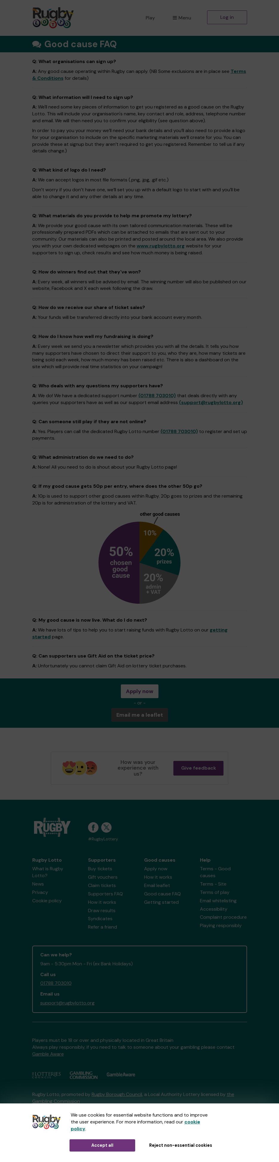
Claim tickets (102, 885)
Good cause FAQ (162, 894)
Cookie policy (47, 901)
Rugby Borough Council (117, 1094)
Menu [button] (182, 18)
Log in (227, 17)
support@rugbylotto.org (67, 1003)
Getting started (161, 902)
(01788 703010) (157, 395)
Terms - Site (213, 884)
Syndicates (100, 918)
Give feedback (198, 768)
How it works (102, 902)
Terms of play (214, 892)
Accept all (102, 1145)
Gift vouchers (103, 877)
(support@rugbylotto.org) (211, 402)
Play (150, 18)
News (38, 884)
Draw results (101, 910)
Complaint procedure (223, 917)
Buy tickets (100, 869)
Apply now (139, 691)
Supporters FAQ (105, 894)
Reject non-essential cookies (180, 1145)
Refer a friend (102, 927)
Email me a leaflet (139, 714)
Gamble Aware (48, 1054)
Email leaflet (157, 885)
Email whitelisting (218, 901)
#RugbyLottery (103, 839)
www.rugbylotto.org (161, 246)
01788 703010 (56, 983)
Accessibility (213, 909)
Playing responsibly (221, 925)
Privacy (40, 892)
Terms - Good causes (215, 872)
